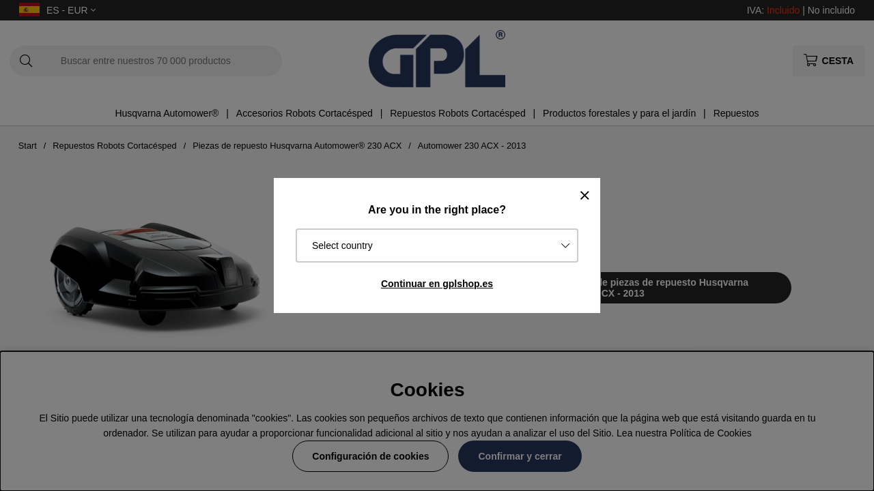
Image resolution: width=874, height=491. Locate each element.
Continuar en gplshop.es (437, 283)
